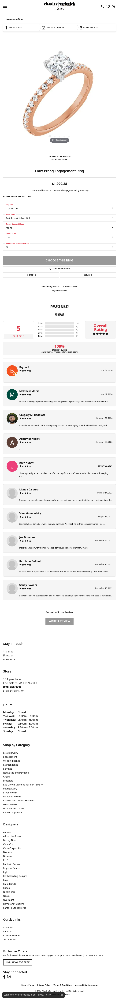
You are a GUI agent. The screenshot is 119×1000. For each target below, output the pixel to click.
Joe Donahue (27, 537)
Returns (87, 275)
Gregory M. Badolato (32, 415)
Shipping (31, 275)
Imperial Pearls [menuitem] (11, 868)
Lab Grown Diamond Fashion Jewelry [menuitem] (23, 784)
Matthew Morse (29, 391)
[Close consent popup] (62, 995)
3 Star (40, 329)
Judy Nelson (26, 462)
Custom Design (11, 935)
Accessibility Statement (86, 985)
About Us (8, 927)
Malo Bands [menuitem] (9, 883)
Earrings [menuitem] (7, 768)
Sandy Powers (28, 585)
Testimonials (10, 939)
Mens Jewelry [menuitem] (10, 804)
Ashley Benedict (29, 438)
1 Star (40, 336)
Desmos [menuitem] (7, 856)
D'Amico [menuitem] (7, 852)
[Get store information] (13, 691)
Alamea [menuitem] (7, 832)
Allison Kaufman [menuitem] (12, 836)
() (77, 323)
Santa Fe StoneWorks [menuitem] (14, 907)
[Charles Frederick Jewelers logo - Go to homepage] (59, 6)
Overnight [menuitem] (8, 899)
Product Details (59, 306)
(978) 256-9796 (59, 159)
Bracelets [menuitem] (8, 780)
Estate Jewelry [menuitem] (10, 752)
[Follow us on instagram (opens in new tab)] (9, 977)
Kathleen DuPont (30, 561)
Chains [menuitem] (7, 776)
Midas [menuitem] (6, 887)
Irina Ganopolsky (30, 513)
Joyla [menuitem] (5, 871)
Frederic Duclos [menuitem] (11, 864)
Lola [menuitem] (5, 879)
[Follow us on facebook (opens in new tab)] (4, 977)
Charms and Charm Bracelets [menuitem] (19, 800)
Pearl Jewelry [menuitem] (10, 788)
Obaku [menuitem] (6, 895)
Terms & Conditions (63, 985)
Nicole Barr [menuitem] (9, 891)
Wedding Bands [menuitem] (11, 760)
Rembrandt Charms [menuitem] (13, 903)
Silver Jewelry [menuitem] (10, 792)
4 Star (40, 326)
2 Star (40, 332)
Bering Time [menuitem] (9, 840)
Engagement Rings (14, 19)
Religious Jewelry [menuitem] (12, 796)
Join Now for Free (18, 962)
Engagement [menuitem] (10, 756)
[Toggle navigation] (5, 6)
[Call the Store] (12, 687)
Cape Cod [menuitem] (8, 844)
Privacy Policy (43, 985)
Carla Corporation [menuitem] (12, 848)
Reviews (59, 314)
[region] (59, 96)
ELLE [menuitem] (5, 860)
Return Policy (27, 985)
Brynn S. (24, 367)
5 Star (40, 323)
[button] (103, 6)
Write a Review (59, 621)
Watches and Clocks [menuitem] (13, 808)
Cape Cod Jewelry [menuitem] (12, 812)
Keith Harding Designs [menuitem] (15, 875)
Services (7, 931)
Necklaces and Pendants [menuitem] (16, 772)
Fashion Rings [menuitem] (10, 764)
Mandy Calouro (28, 489)
